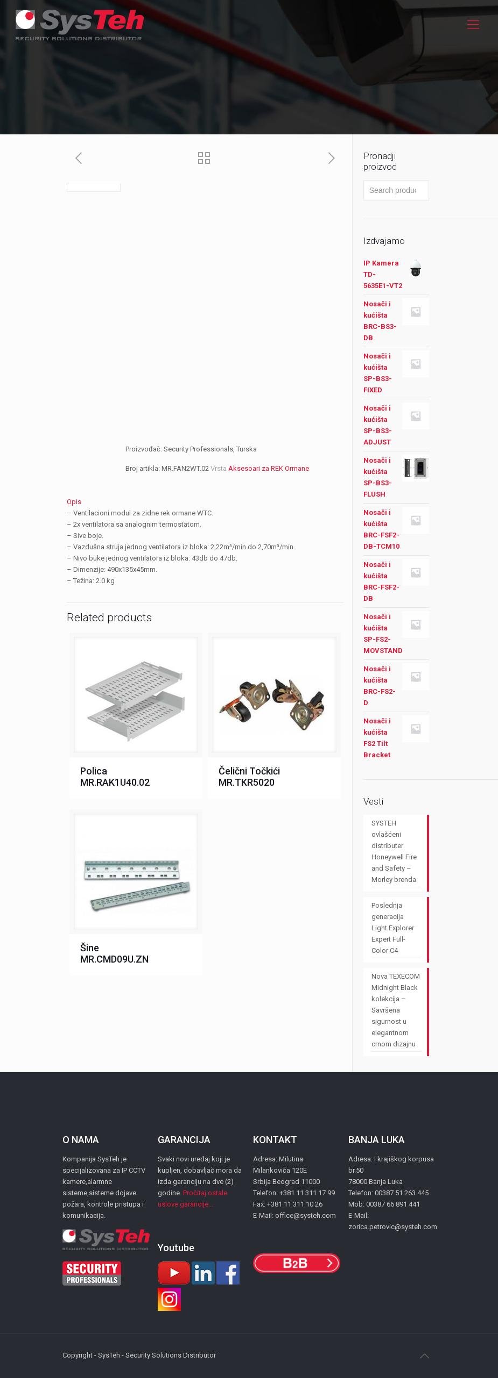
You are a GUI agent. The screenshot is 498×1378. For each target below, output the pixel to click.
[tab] (205, 501)
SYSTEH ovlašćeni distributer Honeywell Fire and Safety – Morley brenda (394, 851)
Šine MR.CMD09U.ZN (114, 953)
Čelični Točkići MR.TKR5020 (249, 776)
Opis (74, 502)
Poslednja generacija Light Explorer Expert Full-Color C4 (392, 927)
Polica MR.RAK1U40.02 (115, 776)
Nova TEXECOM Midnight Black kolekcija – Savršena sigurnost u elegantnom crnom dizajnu (395, 1010)
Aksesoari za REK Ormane (268, 468)
